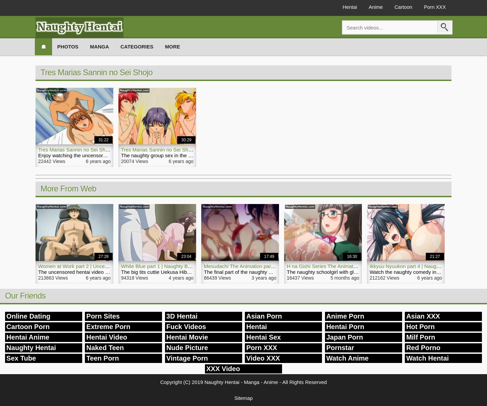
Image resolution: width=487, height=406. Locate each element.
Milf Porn (420, 337)
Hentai (346, 7)
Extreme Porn (108, 326)
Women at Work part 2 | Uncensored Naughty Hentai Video (104, 266)
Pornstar (340, 347)
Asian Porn (264, 316)
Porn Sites (103, 316)
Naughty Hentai (31, 347)
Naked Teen (105, 347)
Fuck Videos (186, 326)
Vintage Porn (187, 358)
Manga (101, 46)
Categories (139, 46)
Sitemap (243, 398)
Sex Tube (21, 358)
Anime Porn (345, 316)
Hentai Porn (345, 326)
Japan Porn (344, 337)
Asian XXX (423, 316)
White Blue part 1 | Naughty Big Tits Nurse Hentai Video (183, 266)
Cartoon (402, 7)
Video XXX (263, 358)
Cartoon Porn (28, 326)
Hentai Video (106, 337)
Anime (373, 7)
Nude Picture (187, 347)
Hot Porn (420, 326)
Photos (68, 46)
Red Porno (423, 347)
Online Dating (28, 316)
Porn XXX (434, 7)
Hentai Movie (187, 337)
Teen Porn (102, 358)
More (176, 46)
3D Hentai (182, 316)
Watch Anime (347, 358)
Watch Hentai (427, 358)
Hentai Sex (263, 337)
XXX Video (223, 368)
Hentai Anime (27, 337)
